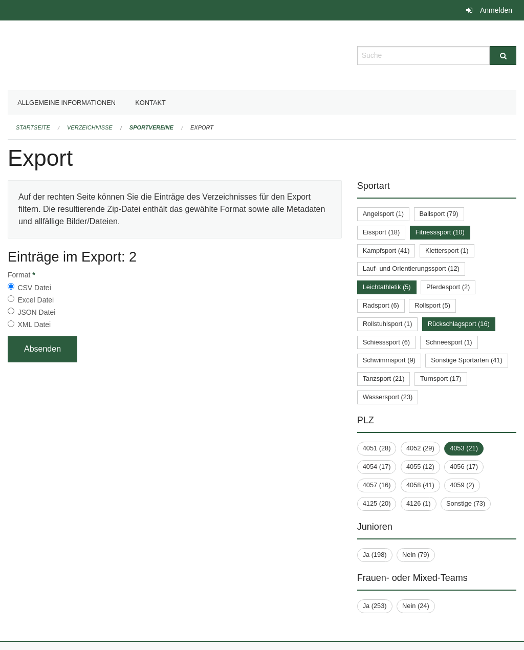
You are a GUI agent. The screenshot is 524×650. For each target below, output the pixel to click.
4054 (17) (377, 466)
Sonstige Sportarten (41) (466, 360)
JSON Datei (36, 312)
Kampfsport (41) (386, 250)
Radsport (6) (381, 305)
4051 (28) (377, 448)
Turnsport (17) (441, 378)
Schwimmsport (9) (389, 360)
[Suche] (503, 55)
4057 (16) (377, 485)
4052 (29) (420, 448)
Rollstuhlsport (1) (387, 324)
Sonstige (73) (465, 503)
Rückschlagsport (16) (459, 324)
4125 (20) (377, 503)
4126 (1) (418, 503)
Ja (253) (375, 606)
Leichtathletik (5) (387, 287)
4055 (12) (420, 466)
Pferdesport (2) (448, 287)
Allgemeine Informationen (66, 102)
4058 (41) (420, 485)
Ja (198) (375, 554)
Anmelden (496, 10)
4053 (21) (464, 448)
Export (201, 127)
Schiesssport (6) (386, 342)
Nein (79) (415, 554)
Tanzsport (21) (384, 378)
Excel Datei (35, 300)
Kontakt (150, 102)
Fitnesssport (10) (440, 232)
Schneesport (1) (449, 342)
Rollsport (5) (432, 305)
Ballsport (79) (439, 214)
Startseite (33, 127)
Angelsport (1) (383, 214)
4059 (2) (462, 485)
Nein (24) (415, 606)
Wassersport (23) (388, 397)
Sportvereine (151, 127)
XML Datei (34, 324)
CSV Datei (34, 288)
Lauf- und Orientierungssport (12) (411, 268)
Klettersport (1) (447, 250)
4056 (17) (464, 466)
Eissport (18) (381, 232)
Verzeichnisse (90, 127)
